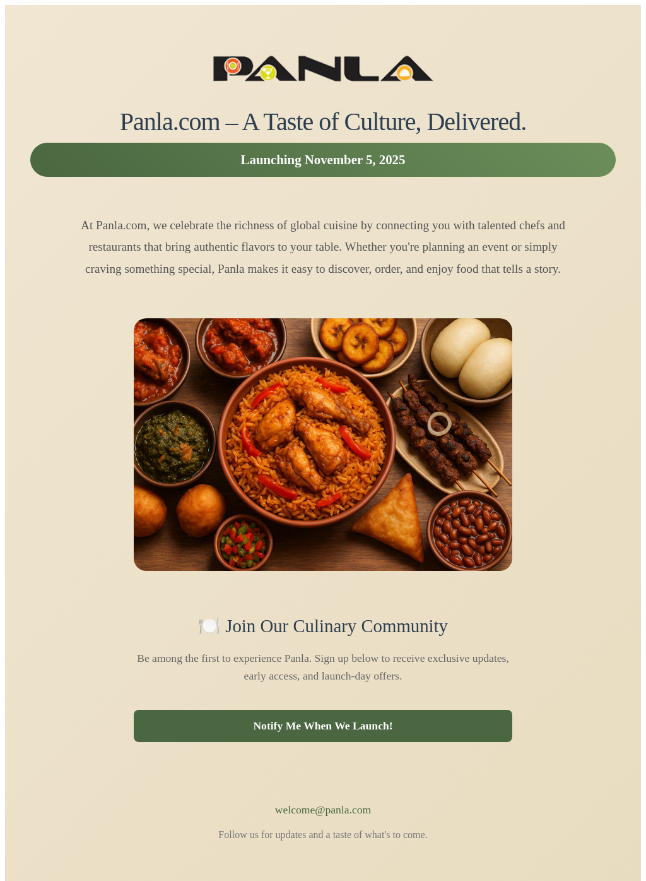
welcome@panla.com (323, 809)
